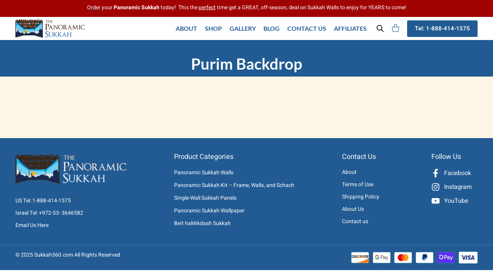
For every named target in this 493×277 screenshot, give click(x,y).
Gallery (243, 28)
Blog (271, 28)
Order (94, 7)
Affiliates (350, 28)
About (186, 28)
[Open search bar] (380, 28)
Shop (213, 28)
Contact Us (306, 28)
